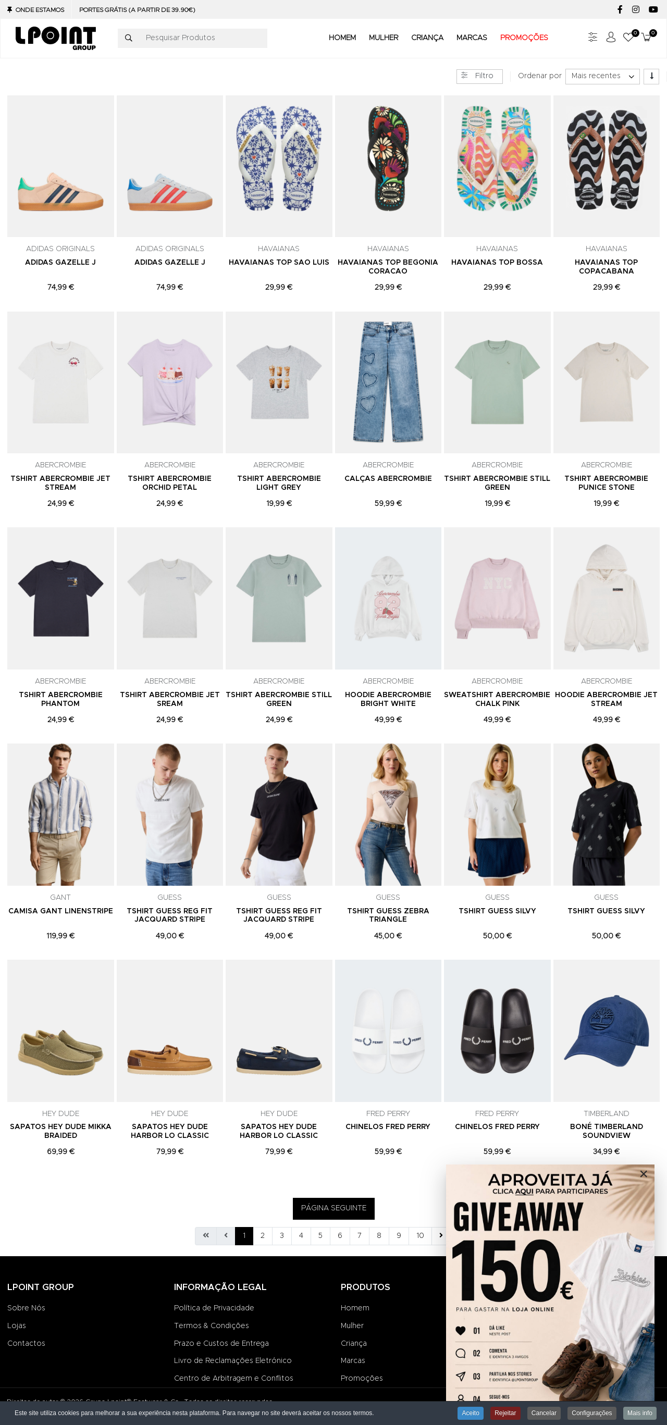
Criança (354, 1343)
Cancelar (544, 1413)
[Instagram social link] (635, 10)
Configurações (592, 1413)
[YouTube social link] (653, 10)
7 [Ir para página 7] (359, 1236)
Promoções (362, 1378)
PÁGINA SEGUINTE (333, 1208)
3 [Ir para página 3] (282, 1236)
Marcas (353, 1361)
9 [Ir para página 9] (399, 1236)
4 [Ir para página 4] (301, 1236)
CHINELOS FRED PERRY (387, 1127)
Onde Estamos (40, 10)
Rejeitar (505, 1413)
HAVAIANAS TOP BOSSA (497, 262)
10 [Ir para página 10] (420, 1236)
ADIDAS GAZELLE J (60, 262)
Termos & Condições (211, 1326)
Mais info (639, 1413)
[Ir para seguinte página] (441, 1236)
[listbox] (602, 76)
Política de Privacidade (214, 1308)
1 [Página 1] (244, 1236)
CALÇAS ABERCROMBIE (388, 478)
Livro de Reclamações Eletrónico (233, 1361)
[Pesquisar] (129, 38)
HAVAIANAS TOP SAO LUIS (279, 262)
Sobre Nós (26, 1308)
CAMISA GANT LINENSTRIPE (60, 911)
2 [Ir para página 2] (263, 1236)
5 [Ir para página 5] (320, 1236)
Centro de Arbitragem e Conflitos (233, 1378)
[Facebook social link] (619, 10)
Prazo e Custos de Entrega (221, 1343)
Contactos (26, 1343)
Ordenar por (540, 76)
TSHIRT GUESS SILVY (497, 911)
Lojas (16, 1326)
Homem (355, 1308)
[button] (628, 38)
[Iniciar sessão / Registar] (611, 38)
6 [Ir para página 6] (340, 1236)
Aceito (470, 1413)
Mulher (352, 1326)
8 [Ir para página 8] (379, 1236)
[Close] (643, 1173)
